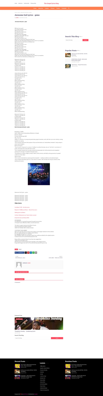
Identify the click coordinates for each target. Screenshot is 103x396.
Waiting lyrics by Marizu (20, 212)
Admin (17, 17)
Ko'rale (41, 374)
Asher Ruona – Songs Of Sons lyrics (79, 64)
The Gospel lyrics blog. (51, 3)
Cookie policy (26, 3)
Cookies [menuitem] (47, 8)
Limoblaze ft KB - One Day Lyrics (22, 207)
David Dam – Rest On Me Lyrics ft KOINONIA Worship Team (28, 376)
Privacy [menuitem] (52, 8)
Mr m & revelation (43, 384)
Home (16, 3)
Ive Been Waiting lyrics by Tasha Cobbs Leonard (25, 215)
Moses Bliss (42, 382)
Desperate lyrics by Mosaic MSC (22, 217)
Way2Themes (25, 394)
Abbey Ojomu (42, 366)
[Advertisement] (39, 348)
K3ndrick (42, 372)
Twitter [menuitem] (58, 8)
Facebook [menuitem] (64, 8)
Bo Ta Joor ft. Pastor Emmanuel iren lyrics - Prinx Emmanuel (28, 365)
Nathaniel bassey (43, 388)
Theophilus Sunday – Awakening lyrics (25, 331)
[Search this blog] (33, 338)
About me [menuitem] (40, 8)
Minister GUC (42, 378)
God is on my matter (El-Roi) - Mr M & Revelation (79, 54)
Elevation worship (43, 370)
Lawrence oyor (43, 376)
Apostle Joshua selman (44, 368)
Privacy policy (33, 3)
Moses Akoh (42, 380)
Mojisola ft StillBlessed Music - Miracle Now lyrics (26, 210)
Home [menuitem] (34, 8)
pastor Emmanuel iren (44, 390)
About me (20, 3)
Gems (19, 12)
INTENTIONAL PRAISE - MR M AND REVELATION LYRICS (79, 60)
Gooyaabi (35, 394)
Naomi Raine (42, 386)
